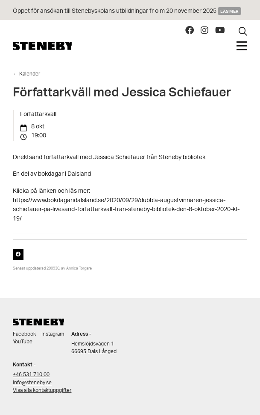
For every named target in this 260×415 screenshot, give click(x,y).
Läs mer (229, 11)
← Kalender (26, 74)
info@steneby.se (32, 383)
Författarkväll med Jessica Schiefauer (122, 94)
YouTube (22, 342)
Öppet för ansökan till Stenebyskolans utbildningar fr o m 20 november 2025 (114, 11)
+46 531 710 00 (31, 374)
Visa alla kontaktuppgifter (42, 390)
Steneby (42, 46)
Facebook (24, 334)
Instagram (52, 334)
